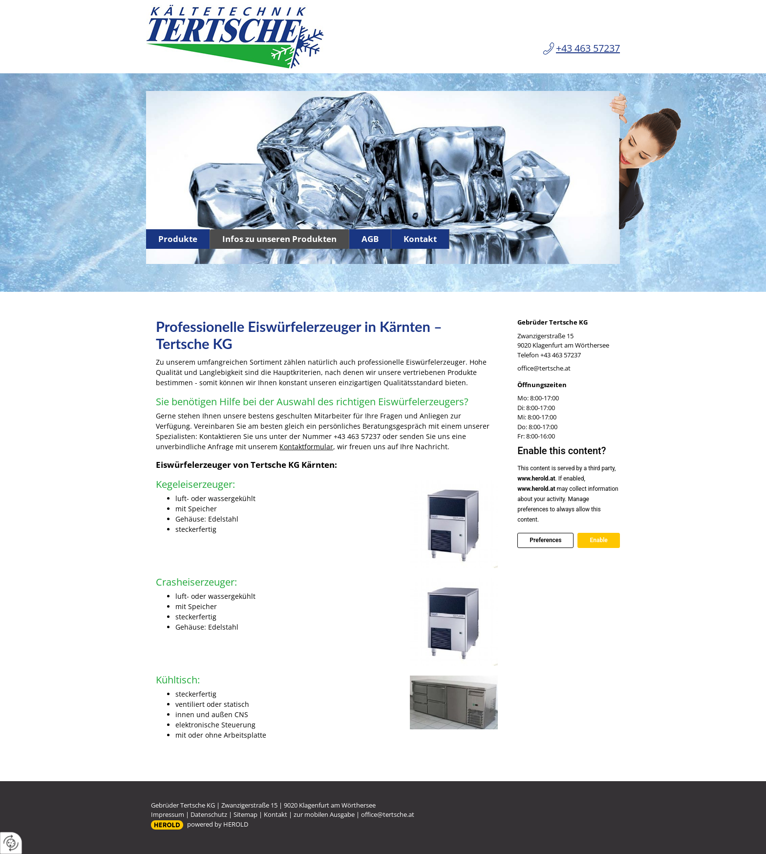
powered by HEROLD (217, 824)
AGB (370, 238)
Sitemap (245, 814)
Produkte (177, 238)
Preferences (545, 540)
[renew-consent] (11, 843)
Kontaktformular (306, 446)
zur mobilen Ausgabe (324, 814)
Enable (598, 540)
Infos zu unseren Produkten (279, 238)
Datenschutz (209, 814)
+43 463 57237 (588, 48)
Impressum (167, 814)
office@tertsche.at (544, 368)
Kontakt (420, 238)
